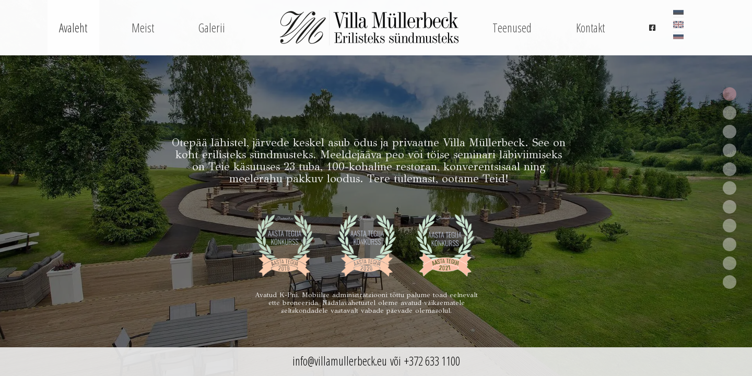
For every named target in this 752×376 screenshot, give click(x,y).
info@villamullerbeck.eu (339, 360)
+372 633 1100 (432, 360)
